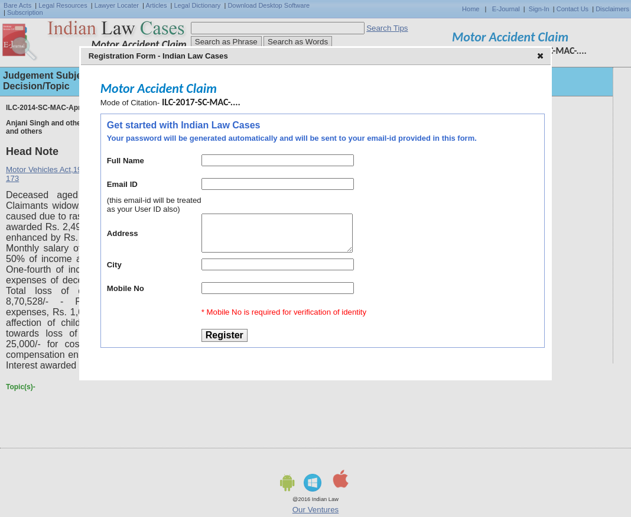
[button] (541, 56)
